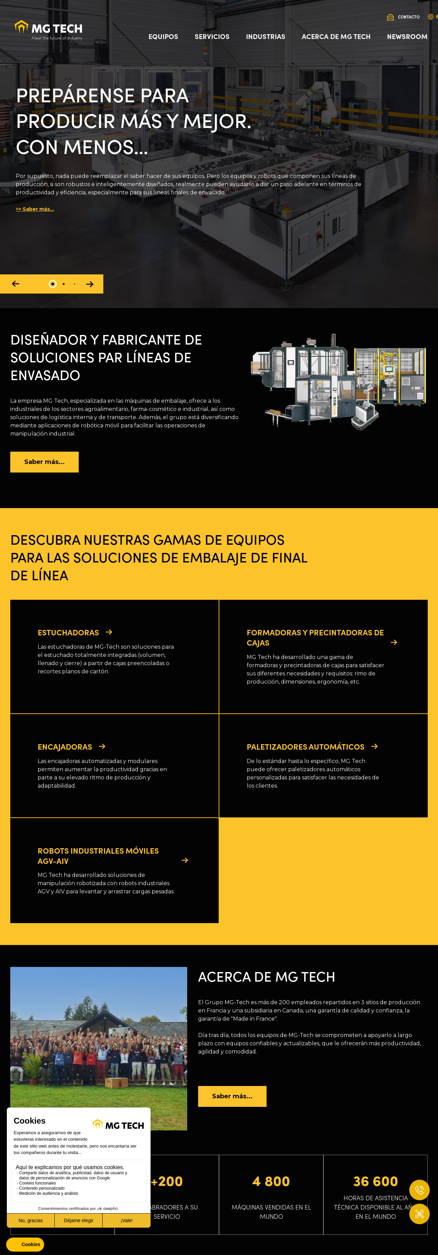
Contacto (409, 17)
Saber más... (44, 462)
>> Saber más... (35, 209)
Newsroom (407, 36)
